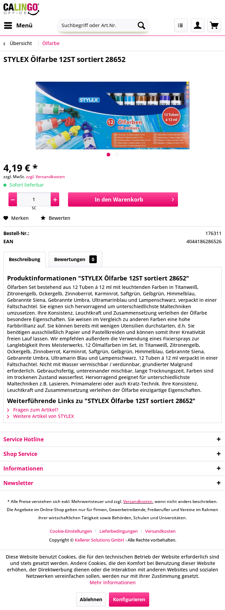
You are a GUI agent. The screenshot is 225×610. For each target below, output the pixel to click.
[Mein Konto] (197, 25)
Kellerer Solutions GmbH (99, 540)
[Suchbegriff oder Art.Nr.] (104, 25)
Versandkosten (138, 501)
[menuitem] (18, 25)
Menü (18, 24)
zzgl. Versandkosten (45, 177)
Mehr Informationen (113, 582)
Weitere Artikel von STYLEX (40, 416)
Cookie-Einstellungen (71, 531)
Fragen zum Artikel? (32, 409)
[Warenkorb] (214, 25)
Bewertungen (75, 259)
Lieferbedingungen (118, 531)
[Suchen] (141, 25)
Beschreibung (24, 259)
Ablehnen (91, 599)
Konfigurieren (129, 599)
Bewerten (55, 218)
